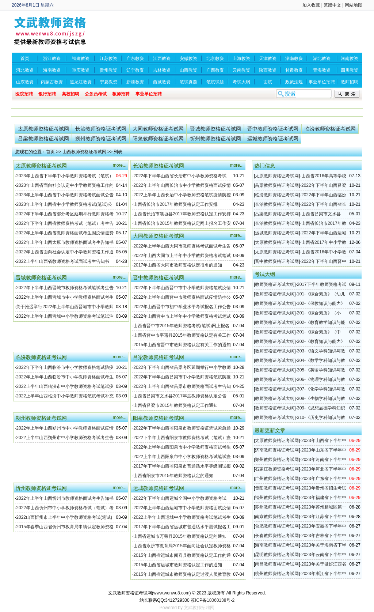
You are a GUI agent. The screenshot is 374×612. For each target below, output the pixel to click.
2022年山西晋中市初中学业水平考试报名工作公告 (182, 306)
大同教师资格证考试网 (158, 129)
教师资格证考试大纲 (274, 284)
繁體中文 (332, 5)
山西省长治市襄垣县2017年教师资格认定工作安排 (182, 213)
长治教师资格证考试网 (100, 129)
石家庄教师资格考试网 (277, 469)
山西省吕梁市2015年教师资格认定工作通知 (175, 405)
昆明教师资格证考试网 (277, 554)
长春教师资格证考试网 (277, 535)
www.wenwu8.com (171, 593)
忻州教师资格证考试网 (215, 138)
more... (119, 165)
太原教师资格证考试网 (43, 129)
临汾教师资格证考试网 (330, 129)
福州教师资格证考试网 (277, 497)
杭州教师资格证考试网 (277, 573)
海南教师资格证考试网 (277, 545)
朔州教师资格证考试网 (100, 138)
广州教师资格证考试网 (277, 478)
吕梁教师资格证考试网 (43, 138)
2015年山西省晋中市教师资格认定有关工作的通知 (182, 344)
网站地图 (353, 5)
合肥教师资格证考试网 (277, 526)
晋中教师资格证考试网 (272, 129)
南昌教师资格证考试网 (277, 564)
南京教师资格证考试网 (277, 516)
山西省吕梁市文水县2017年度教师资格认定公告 (179, 395)
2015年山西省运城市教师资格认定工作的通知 (177, 564)
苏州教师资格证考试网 (277, 507)
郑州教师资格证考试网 (277, 459)
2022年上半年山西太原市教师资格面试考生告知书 (65, 242)
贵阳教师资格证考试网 (277, 488)
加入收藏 (311, 5)
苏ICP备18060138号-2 (212, 600)
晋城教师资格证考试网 (215, 129)
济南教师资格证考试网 (277, 450)
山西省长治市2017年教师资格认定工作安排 (175, 204)
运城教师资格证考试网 (272, 138)
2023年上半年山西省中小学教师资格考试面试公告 (65, 194)
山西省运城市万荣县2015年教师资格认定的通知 (179, 536)
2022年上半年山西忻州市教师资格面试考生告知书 (65, 498)
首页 (50, 151)
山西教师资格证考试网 (84, 151)
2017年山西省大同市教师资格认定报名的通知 (177, 265)
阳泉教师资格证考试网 (158, 138)
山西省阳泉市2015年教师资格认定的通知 (173, 475)
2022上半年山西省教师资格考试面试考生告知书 (62, 261)
